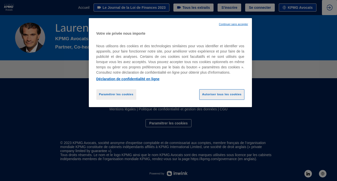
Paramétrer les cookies (116, 94)
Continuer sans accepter (233, 24)
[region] (170, 62)
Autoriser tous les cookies (221, 94)
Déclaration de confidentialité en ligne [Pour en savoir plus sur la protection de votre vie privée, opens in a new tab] (128, 79)
